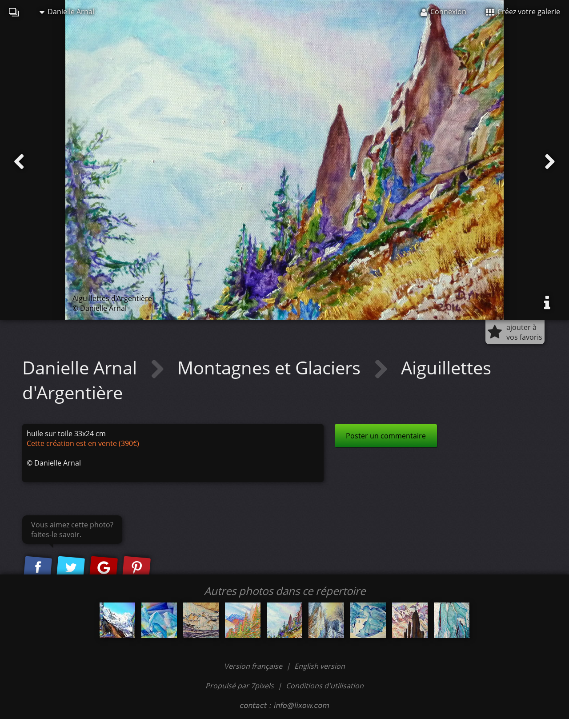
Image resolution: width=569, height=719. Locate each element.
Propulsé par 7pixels (239, 686)
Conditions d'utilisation (325, 686)
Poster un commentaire (386, 436)
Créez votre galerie (523, 11)
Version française (254, 666)
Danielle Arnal (67, 11)
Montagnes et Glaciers (271, 367)
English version (319, 666)
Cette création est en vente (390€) (83, 443)
